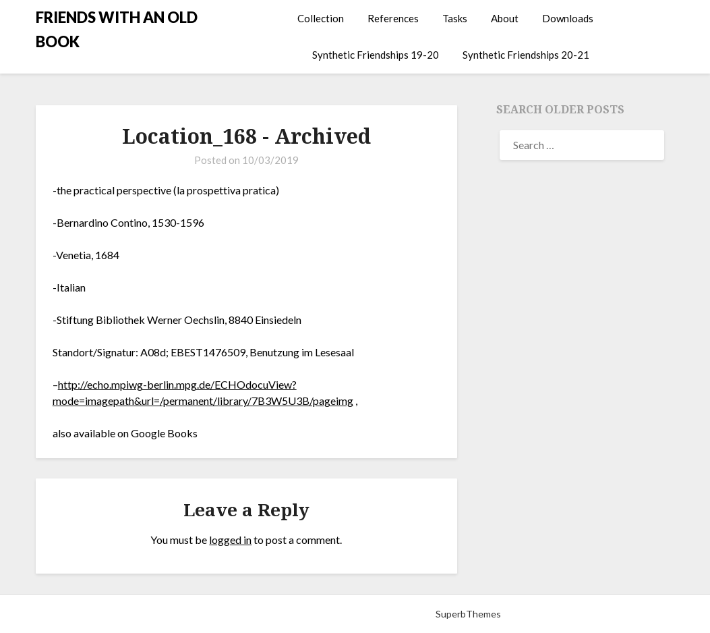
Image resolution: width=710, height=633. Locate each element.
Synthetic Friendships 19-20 (375, 55)
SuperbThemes (468, 614)
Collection (320, 18)
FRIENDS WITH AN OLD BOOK (117, 29)
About (505, 18)
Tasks (454, 18)
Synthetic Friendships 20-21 (526, 55)
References (393, 18)
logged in (230, 539)
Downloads (567, 18)
